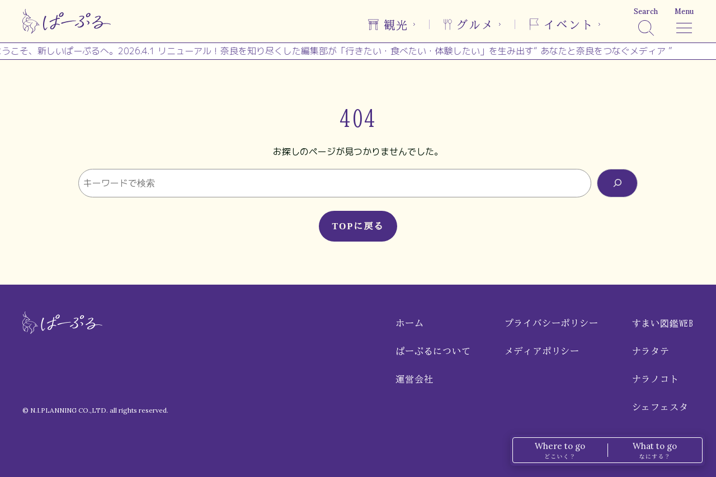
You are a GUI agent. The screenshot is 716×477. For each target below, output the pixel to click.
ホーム (409, 323)
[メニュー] (684, 21)
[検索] (646, 21)
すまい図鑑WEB (663, 323)
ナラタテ (651, 351)
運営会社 (414, 379)
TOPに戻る (358, 226)
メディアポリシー (542, 351)
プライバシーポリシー (552, 323)
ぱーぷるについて (432, 351)
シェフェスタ (660, 407)
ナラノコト (655, 379)
